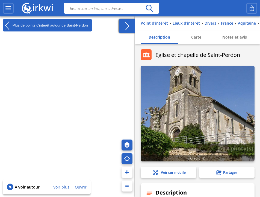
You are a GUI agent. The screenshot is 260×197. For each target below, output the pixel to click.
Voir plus (61, 187)
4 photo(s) (235, 148)
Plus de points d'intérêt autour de (45, 25)
